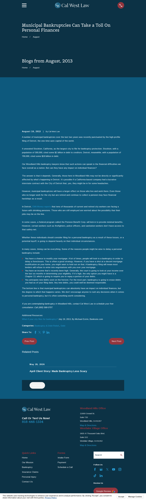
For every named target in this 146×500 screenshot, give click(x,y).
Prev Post (29, 303)
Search (98, 417)
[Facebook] (94, 431)
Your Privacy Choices (56, 492)
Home (25, 420)
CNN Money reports (41, 169)
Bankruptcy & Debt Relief (47, 288)
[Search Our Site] (121, 417)
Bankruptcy (27, 429)
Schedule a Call (65, 429)
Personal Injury (29, 439)
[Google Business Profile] (101, 431)
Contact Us (27, 444)
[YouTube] (113, 431)
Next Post (116, 303)
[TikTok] (94, 437)
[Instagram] (119, 431)
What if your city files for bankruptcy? (40, 281)
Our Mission (27, 424)
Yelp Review (104, 464)
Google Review (105, 453)
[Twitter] (107, 431)
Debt (63, 288)
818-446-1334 (32, 384)
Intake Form (63, 420)
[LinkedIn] (101, 437)
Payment (62, 424)
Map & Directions (88, 387)
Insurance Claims (30, 434)
